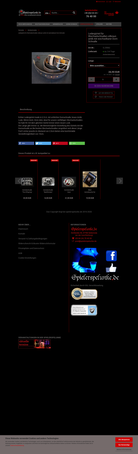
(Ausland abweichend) (109, 54)
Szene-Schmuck (71, 24)
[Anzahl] (104, 79)
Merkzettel (117, 1)
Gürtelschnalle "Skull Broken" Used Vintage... (48, 191)
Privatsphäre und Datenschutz (31, 248)
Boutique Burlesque (42, 24)
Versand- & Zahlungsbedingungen (32, 238)
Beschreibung (26, 109)
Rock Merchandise (25, 24)
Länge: (91, 61)
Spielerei (99, 24)
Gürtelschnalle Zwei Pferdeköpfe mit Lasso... (69, 191)
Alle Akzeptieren (124, 439)
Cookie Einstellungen (27, 258)
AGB (20, 253)
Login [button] (108, 1)
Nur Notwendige (124, 445)
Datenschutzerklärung (17, 445)
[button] (101, 1)
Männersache (58, 24)
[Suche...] (47, 13)
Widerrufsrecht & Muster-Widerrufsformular (36, 243)
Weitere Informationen (124, 449)
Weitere (109, 24)
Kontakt (21, 234)
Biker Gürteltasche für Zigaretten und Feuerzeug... (89, 191)
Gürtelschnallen (86, 24)
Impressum (23, 229)
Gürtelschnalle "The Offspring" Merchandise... (27, 191)
